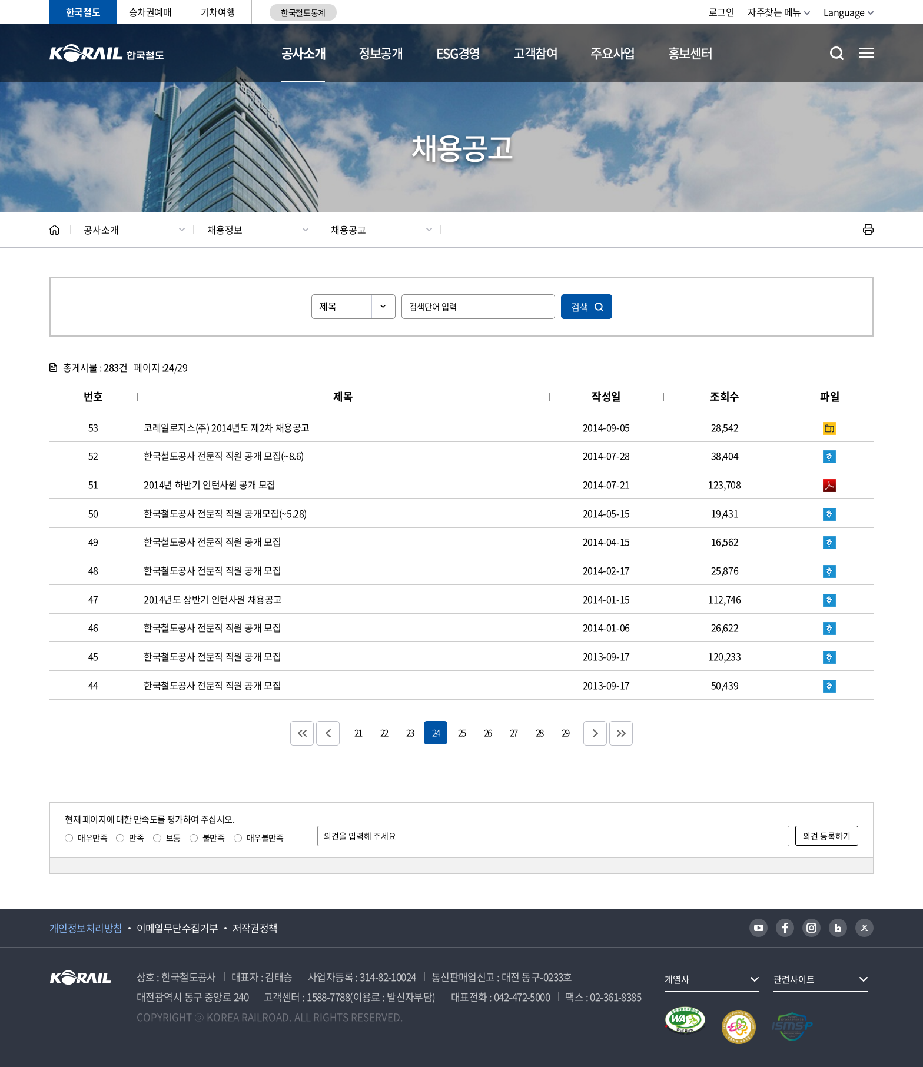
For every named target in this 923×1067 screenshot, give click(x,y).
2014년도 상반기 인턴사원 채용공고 (213, 599)
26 (487, 732)
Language (844, 12)
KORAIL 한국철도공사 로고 (106, 53)
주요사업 (612, 52)
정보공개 (380, 52)
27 (513, 732)
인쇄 (868, 229)
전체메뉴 (866, 53)
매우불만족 (265, 837)
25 (461, 732)
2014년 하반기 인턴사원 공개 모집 (209, 484)
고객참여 (535, 52)
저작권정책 (255, 928)
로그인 (722, 12)
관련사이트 (794, 979)
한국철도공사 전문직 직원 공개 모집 (212, 541)
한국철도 (83, 12)
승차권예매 (150, 12)
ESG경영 (458, 52)
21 (357, 732)
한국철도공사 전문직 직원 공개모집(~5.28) (225, 513)
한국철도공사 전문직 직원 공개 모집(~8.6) (224, 455)
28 (539, 732)
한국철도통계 (303, 12)
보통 (173, 837)
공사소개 (303, 52)
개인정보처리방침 (85, 928)
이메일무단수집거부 (177, 928)
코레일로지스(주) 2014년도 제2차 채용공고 (227, 427)
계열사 (677, 979)
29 (565, 732)
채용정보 (225, 229)
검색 (580, 307)
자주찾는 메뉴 (774, 12)
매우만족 (92, 837)
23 (409, 732)
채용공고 (348, 229)
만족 (136, 837)
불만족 (213, 837)
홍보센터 (690, 52)
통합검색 (837, 53)
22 (383, 732)
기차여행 (218, 12)
